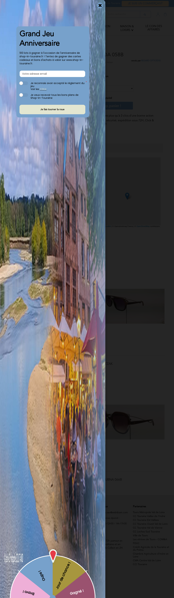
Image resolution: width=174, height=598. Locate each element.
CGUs (43, 89)
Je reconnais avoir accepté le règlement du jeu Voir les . (57, 86)
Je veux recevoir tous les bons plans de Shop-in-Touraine (54, 96)
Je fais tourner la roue (52, 109)
